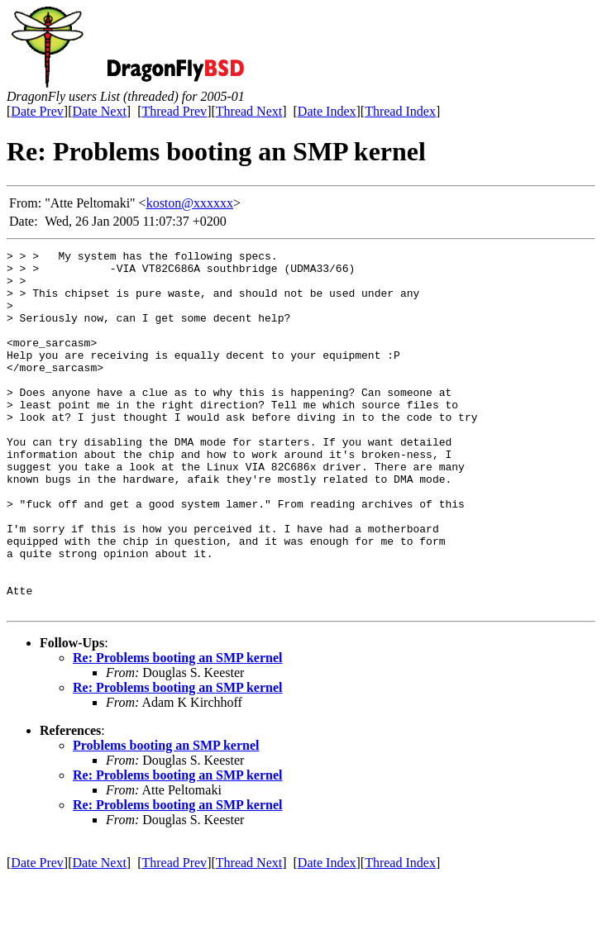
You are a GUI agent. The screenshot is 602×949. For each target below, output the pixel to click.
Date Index (327, 111)
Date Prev (37, 111)
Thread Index (400, 111)
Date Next (100, 111)
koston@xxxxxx (189, 203)
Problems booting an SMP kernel (166, 817)
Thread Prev (174, 111)
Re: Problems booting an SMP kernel (177, 729)
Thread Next (249, 111)
